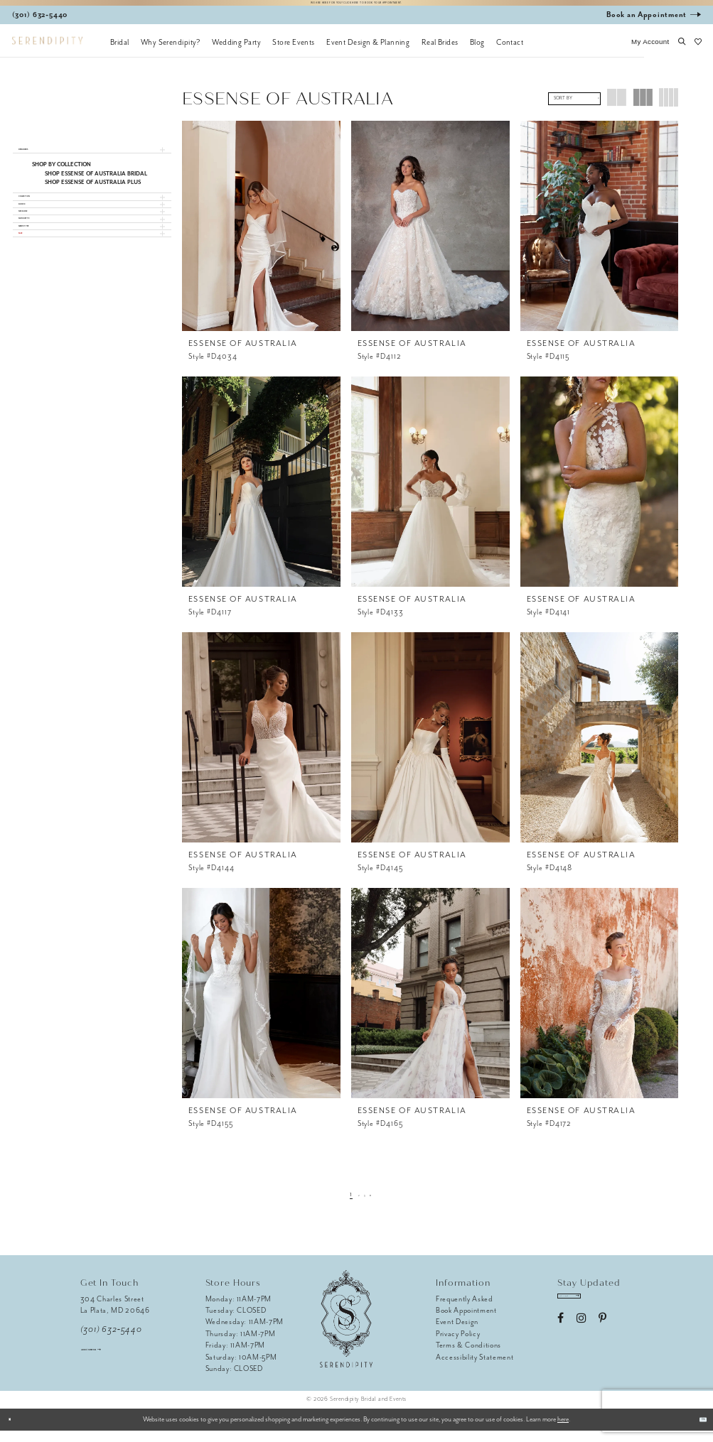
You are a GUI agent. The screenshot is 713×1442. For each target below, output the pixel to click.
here (563, 1430)
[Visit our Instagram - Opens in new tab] (581, 1341)
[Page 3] (368, 1205)
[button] (650, 53)
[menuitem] (119, 53)
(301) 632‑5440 (111, 1340)
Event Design (457, 1333)
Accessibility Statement (474, 1368)
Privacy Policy (458, 1345)
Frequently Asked (464, 1310)
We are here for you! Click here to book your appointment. (357, 8)
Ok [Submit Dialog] (696, 1430)
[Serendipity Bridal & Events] (47, 52)
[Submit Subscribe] (620, 1313)
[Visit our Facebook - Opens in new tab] (560, 1341)
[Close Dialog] (16, 1430)
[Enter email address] (593, 1313)
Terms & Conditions (468, 1356)
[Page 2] (355, 1205)
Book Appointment (466, 1321)
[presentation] (261, 237)
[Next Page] (381, 1205)
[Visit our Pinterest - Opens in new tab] (602, 1341)
